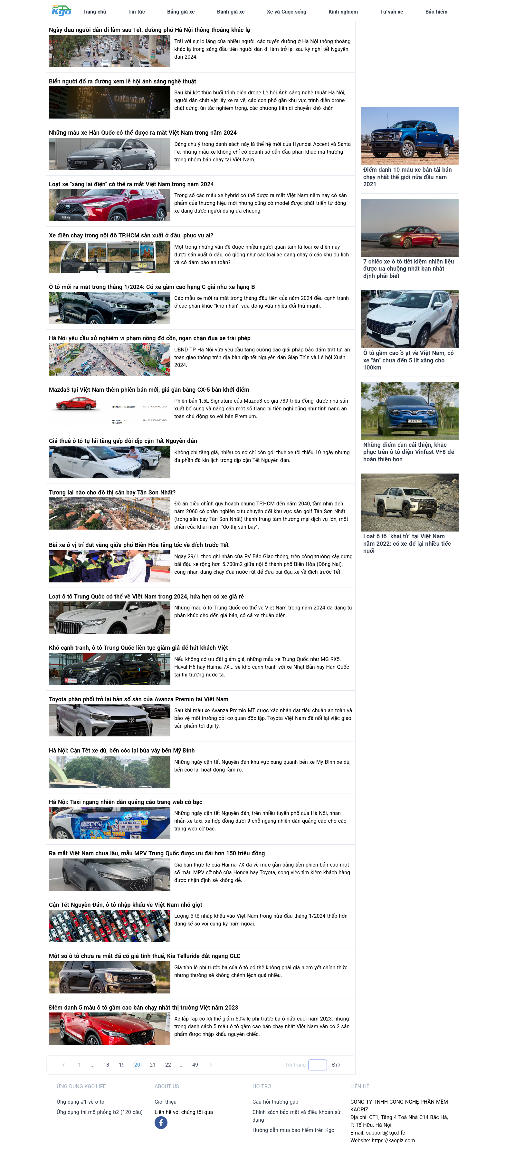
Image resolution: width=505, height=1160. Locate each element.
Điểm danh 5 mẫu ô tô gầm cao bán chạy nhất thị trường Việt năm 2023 (143, 1007)
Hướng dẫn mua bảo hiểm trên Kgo (293, 1130)
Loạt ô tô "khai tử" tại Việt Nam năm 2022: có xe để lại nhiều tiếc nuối (407, 543)
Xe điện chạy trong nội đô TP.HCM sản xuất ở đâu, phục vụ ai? (131, 235)
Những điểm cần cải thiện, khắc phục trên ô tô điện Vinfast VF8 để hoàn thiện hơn (408, 452)
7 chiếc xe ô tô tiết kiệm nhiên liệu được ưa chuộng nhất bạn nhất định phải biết (408, 268)
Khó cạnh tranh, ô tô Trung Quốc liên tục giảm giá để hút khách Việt (138, 647)
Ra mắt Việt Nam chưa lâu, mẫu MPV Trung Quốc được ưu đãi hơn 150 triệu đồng (157, 853)
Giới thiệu (165, 1102)
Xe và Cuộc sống (286, 12)
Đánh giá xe (231, 12)
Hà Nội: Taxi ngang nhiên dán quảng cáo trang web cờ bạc (125, 802)
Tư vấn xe (391, 12)
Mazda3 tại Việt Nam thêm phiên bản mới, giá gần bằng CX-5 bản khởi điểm (149, 389)
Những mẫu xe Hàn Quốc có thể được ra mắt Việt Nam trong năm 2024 (143, 132)
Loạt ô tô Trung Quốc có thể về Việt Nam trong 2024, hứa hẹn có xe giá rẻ (146, 596)
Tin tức (137, 12)
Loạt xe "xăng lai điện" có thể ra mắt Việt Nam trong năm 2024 (131, 184)
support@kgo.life (385, 1133)
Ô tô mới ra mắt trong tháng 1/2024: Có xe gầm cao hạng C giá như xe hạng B (152, 286)
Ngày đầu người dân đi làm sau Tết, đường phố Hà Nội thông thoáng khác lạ (149, 29)
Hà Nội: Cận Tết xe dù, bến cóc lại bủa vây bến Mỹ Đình (122, 750)
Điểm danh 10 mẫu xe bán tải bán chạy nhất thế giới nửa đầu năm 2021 (407, 176)
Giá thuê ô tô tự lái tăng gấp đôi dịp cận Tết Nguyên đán (123, 440)
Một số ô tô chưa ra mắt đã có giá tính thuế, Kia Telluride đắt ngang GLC (144, 956)
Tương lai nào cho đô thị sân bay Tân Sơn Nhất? (112, 492)
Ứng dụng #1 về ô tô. (81, 1102)
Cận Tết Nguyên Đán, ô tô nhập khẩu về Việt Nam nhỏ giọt (125, 904)
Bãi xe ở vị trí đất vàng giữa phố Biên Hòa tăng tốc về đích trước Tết (139, 545)
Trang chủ (94, 12)
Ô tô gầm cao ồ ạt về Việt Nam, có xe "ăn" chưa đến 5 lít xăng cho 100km (408, 360)
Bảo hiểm (436, 12)
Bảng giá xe (181, 12)
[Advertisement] (410, 61)
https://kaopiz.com (393, 1140)
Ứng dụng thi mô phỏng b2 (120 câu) (100, 1112)
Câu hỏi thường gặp (275, 1102)
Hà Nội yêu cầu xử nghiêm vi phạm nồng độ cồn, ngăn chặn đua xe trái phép (150, 338)
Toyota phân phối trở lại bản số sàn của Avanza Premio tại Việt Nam (138, 699)
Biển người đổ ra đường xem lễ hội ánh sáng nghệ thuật (122, 81)
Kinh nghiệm (343, 12)
